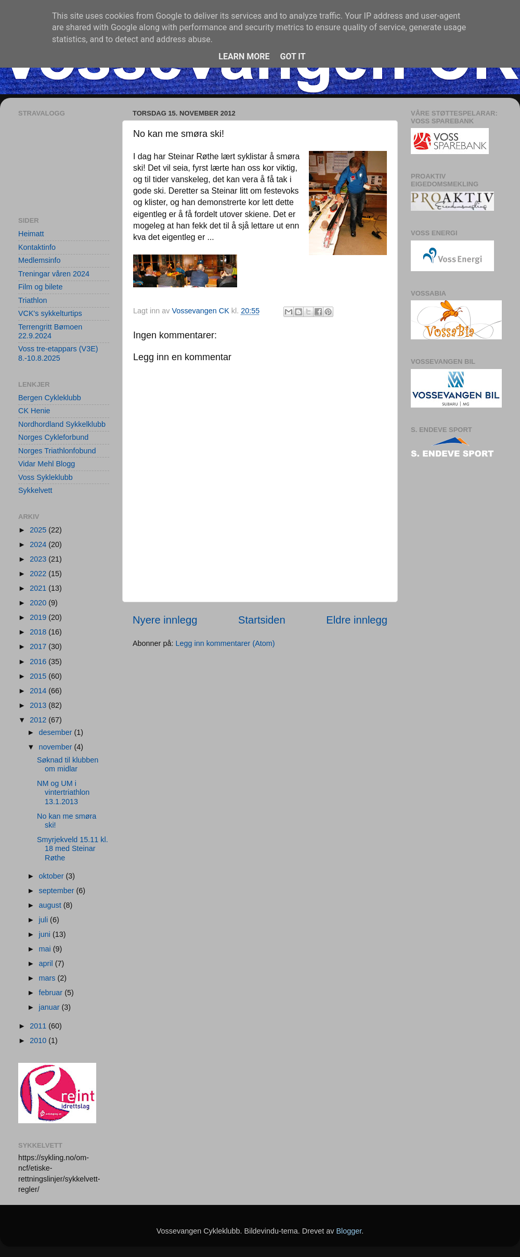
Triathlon (32, 300)
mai (46, 949)
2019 (39, 617)
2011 (39, 1026)
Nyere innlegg (165, 620)
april (47, 963)
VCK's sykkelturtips (50, 313)
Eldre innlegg (356, 620)
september (57, 890)
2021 (39, 588)
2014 (39, 691)
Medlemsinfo (39, 260)
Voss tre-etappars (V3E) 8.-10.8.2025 (58, 353)
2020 (39, 603)
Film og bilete (40, 287)
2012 (39, 720)
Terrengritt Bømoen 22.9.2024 (50, 331)
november (56, 747)
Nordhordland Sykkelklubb (62, 424)
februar (52, 992)
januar (50, 1007)
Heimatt (31, 234)
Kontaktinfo (37, 247)
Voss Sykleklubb (45, 477)
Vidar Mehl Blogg (46, 464)
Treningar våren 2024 (53, 274)
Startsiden (261, 620)
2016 (39, 661)
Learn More (243, 56)
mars (48, 978)
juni (46, 934)
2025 (39, 530)
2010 (39, 1040)
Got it (292, 56)
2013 (39, 705)
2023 (39, 559)
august (51, 905)
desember (56, 732)
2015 (39, 676)
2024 (39, 544)
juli (44, 920)
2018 (39, 632)
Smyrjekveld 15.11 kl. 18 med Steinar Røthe (72, 848)
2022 (39, 573)
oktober (52, 876)
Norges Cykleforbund (53, 437)
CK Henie (34, 411)
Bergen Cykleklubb (49, 397)
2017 (39, 646)
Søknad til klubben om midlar (67, 764)
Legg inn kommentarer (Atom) (225, 643)
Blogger (348, 1231)
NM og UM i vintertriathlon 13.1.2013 (63, 792)
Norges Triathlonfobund (57, 451)
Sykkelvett (35, 490)
